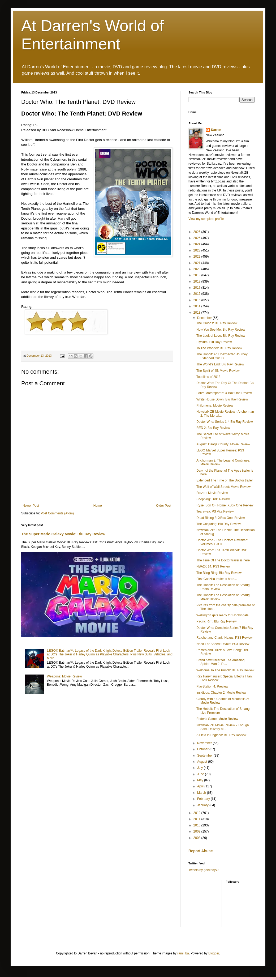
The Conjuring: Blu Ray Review (218, 524)
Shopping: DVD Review (213, 499)
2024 (197, 244)
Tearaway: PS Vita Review (215, 511)
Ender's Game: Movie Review (217, 719)
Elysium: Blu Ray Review (214, 342)
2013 (197, 312)
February (204, 799)
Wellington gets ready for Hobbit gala (222, 615)
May (200, 780)
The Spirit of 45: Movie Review (218, 371)
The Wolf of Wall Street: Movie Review (223, 487)
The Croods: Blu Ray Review (216, 323)
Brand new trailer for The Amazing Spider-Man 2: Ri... (220, 662)
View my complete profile (206, 219)
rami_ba (183, 953)
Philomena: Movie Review (214, 405)
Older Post (163, 505)
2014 (197, 306)
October (203, 749)
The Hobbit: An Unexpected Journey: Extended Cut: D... (222, 356)
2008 (197, 838)
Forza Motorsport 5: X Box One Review (224, 393)
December (205, 318)
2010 (197, 825)
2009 (197, 831)
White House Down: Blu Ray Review (222, 399)
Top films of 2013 (208, 377)
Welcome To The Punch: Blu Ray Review (225, 670)
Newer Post (31, 505)
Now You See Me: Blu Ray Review (220, 329)
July (200, 768)
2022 (197, 256)
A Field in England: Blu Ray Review (221, 735)
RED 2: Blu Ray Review (213, 428)
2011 (197, 819)
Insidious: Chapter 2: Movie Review (221, 692)
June (201, 774)
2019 (197, 275)
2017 (197, 287)
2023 (197, 250)
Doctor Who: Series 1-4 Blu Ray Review (224, 422)
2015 (197, 300)
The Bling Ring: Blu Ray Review (219, 573)
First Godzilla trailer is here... (216, 579)
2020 (197, 269)
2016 (197, 294)
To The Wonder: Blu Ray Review (219, 348)
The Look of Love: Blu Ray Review (220, 336)
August (202, 761)
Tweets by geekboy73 (203, 870)
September (205, 755)
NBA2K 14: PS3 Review (213, 566)
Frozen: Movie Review (212, 493)
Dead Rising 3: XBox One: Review (220, 518)
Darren (216, 130)
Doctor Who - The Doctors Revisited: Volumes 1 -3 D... (222, 542)
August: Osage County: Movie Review (223, 444)
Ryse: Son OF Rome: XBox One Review (224, 505)
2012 (197, 813)
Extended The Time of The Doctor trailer (224, 480)
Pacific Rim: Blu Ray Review (216, 621)
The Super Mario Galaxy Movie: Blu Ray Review (63, 534)
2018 (197, 281)
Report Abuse (200, 851)
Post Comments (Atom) (57, 513)
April (200, 786)
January (203, 805)
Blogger (213, 953)
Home (97, 505)
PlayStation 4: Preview (212, 686)
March (202, 793)
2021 (197, 263)
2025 (197, 238)
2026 (197, 232)
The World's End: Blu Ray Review (220, 364)
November (205, 743)
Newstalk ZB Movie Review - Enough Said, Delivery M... (222, 727)
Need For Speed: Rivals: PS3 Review (222, 644)
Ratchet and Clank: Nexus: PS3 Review (224, 637)
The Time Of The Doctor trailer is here (223, 560)
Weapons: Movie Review (64, 676)
